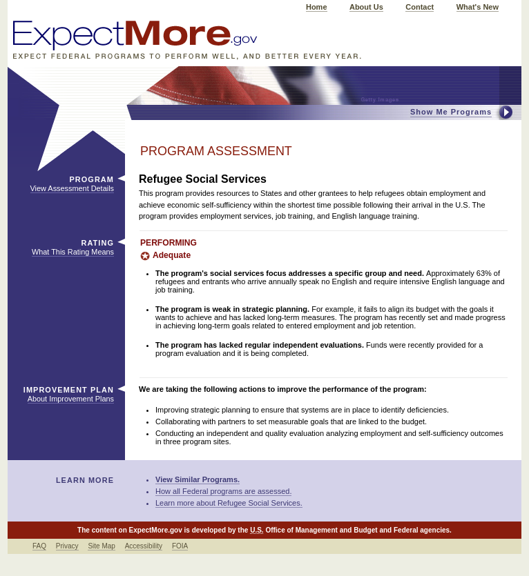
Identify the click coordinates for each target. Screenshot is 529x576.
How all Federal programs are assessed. (223, 491)
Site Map (101, 546)
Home (316, 7)
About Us (366, 7)
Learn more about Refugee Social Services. (228, 503)
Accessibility (143, 546)
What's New (477, 7)
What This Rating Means (73, 252)
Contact (419, 7)
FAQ (39, 546)
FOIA (180, 546)
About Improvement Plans (71, 399)
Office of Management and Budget (321, 530)
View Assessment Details (72, 188)
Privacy (67, 546)
